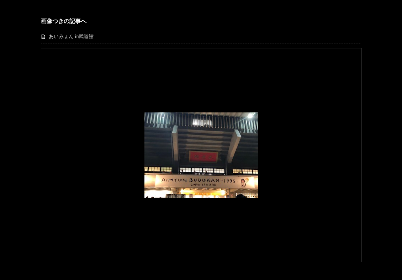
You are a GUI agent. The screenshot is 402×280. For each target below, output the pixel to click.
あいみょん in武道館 (71, 36)
